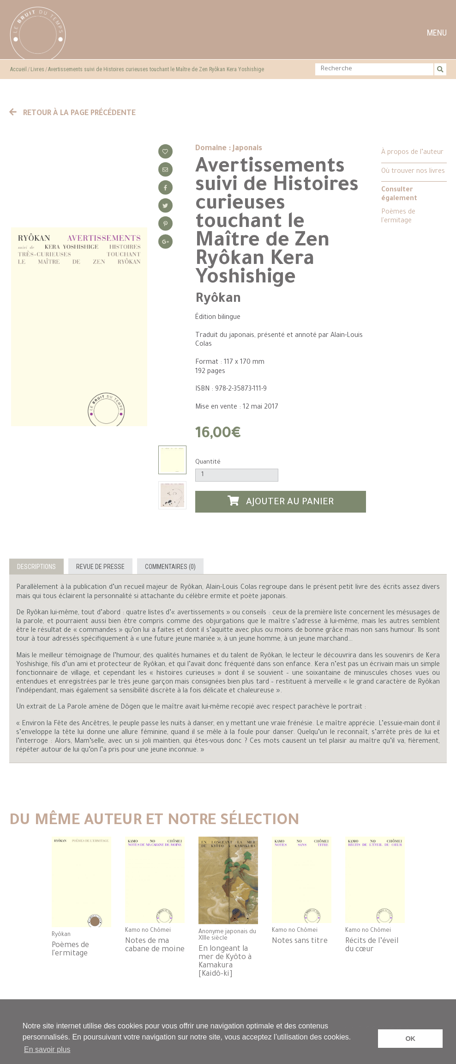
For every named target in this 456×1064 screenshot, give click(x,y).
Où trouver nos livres (413, 172)
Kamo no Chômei (148, 931)
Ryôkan (218, 299)
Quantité (208, 462)
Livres (37, 69)
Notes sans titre (300, 941)
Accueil (18, 69)
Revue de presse (100, 566)
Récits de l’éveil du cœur (371, 945)
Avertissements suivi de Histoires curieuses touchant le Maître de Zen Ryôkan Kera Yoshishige (156, 69)
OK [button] (410, 1038)
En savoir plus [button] (47, 1049)
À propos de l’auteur (412, 153)
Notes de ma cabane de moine (155, 945)
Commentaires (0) (170, 566)
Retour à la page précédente (72, 114)
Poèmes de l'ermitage (398, 217)
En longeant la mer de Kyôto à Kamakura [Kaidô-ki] (225, 961)
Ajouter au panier (281, 501)
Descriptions (36, 566)
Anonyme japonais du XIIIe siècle (227, 935)
